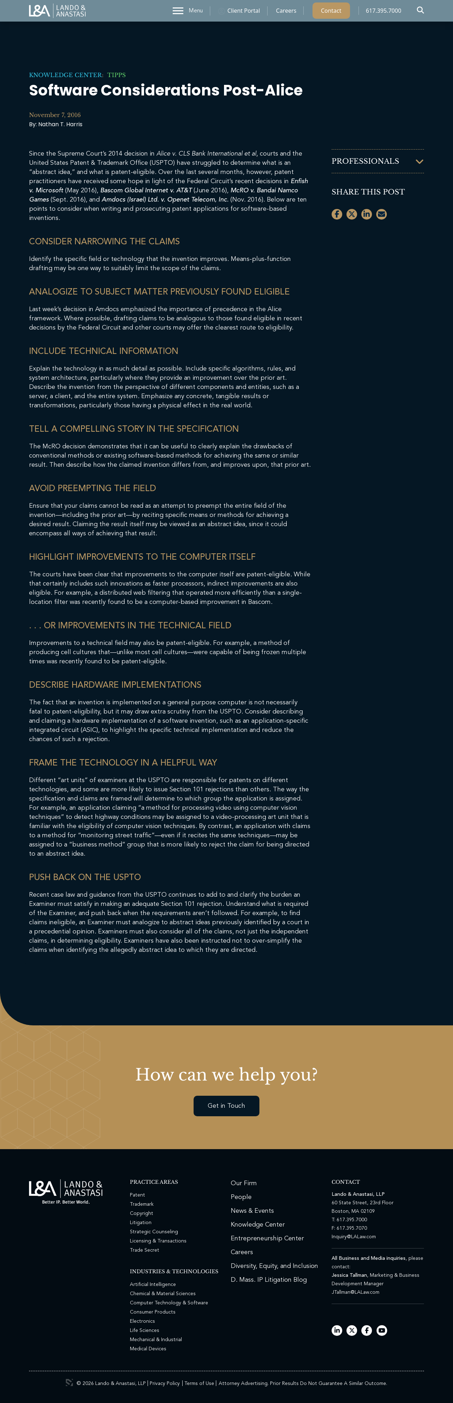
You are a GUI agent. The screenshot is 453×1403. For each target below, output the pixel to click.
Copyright (141, 1213)
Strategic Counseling (154, 1231)
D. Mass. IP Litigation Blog (269, 1280)
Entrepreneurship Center (267, 1238)
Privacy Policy (165, 1383)
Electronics (142, 1321)
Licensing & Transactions (158, 1241)
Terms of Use (199, 1383)
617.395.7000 (383, 12)
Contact (331, 12)
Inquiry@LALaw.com (354, 1236)
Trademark (142, 1204)
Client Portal (244, 12)
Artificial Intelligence (153, 1284)
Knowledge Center (65, 74)
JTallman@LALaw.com (355, 1292)
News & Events (252, 1211)
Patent (137, 1195)
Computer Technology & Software (169, 1302)
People (241, 1197)
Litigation (140, 1222)
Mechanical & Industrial (156, 1339)
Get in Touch (226, 1106)
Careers (286, 12)
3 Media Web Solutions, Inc (69, 1382)
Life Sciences (144, 1330)
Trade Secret (144, 1250)
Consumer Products (153, 1312)
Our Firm (244, 1183)
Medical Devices (148, 1348)
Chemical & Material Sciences (163, 1293)
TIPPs (115, 74)
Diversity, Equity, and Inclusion (274, 1266)
